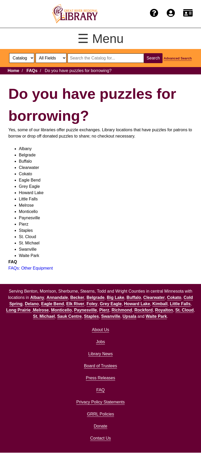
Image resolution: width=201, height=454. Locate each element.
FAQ (100, 390)
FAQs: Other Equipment (30, 268)
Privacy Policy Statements (100, 402)
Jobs (100, 342)
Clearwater (154, 297)
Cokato (174, 297)
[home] (75, 14)
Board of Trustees (100, 366)
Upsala (129, 316)
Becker (77, 297)
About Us (100, 329)
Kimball (160, 304)
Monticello (61, 310)
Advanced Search (178, 58)
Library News (100, 354)
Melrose (41, 310)
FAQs (31, 70)
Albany (37, 297)
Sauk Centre (69, 316)
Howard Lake (137, 304)
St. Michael (44, 316)
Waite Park (156, 316)
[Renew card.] (188, 13)
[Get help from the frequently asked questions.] (154, 13)
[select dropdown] (21, 58)
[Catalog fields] (51, 58)
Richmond (121, 310)
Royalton (164, 310)
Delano (32, 304)
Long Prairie (19, 310)
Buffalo (134, 297)
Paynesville (85, 310)
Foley (92, 304)
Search (153, 58)
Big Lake (115, 297)
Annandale (57, 297)
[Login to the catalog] (171, 13)
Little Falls (180, 304)
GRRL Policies (100, 414)
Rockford (143, 310)
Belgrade (95, 297)
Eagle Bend (52, 304)
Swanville (110, 316)
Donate (100, 426)
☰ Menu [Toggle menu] (100, 39)
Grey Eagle (111, 304)
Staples (91, 316)
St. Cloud (184, 310)
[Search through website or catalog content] (106, 58)
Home (13, 70)
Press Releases (100, 378)
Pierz (104, 310)
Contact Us (100, 438)
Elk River (75, 304)
